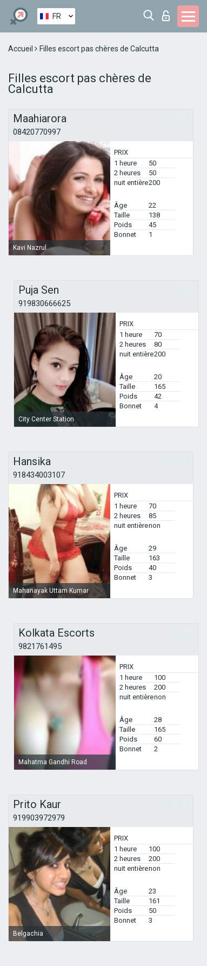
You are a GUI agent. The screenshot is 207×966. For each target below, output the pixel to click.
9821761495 (40, 646)
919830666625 (44, 303)
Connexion (166, 16)
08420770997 (37, 132)
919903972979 (39, 818)
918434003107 (39, 475)
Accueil (21, 48)
